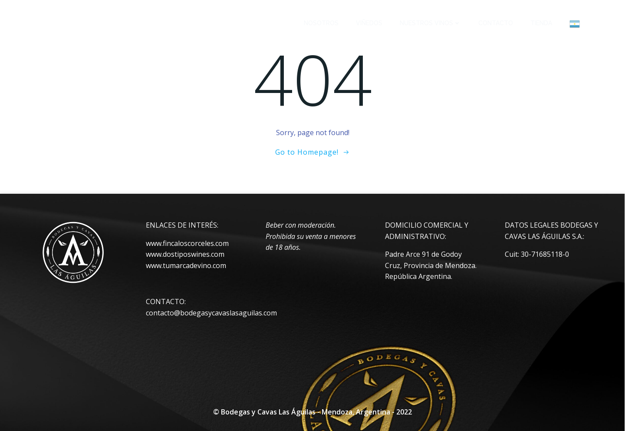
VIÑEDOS (369, 23)
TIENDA (541, 23)
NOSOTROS (321, 23)
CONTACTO (495, 23)
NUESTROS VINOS (430, 23)
